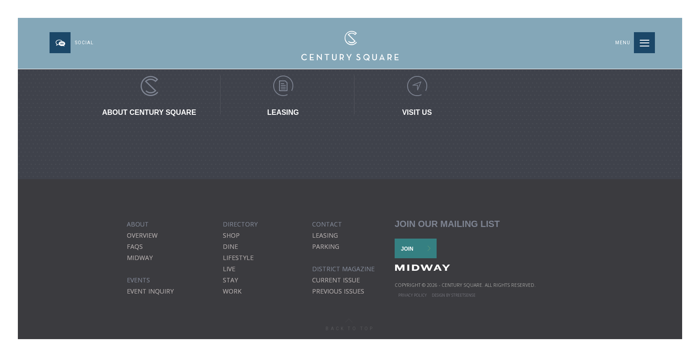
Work (232, 291)
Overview (142, 235)
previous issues (338, 291)
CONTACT (327, 224)
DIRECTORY (240, 224)
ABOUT (138, 224)
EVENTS (138, 280)
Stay (230, 280)
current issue (336, 280)
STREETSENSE (463, 295)
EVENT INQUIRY (150, 291)
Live (229, 269)
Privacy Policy (412, 295)
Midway (140, 257)
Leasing (325, 235)
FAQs (135, 246)
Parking (325, 246)
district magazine (343, 269)
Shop (231, 235)
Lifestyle (238, 257)
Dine (230, 246)
